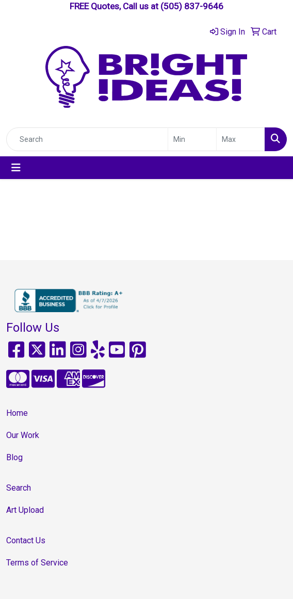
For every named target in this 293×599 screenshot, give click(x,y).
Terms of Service (37, 563)
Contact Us (25, 540)
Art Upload (25, 510)
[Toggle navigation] (16, 167)
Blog (14, 457)
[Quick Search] (87, 139)
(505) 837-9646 (191, 6)
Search (18, 488)
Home (17, 413)
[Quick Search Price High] (240, 139)
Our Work (22, 435)
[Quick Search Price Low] (192, 139)
